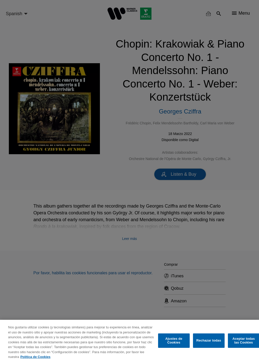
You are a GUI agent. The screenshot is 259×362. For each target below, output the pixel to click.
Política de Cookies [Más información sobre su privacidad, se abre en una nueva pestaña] (35, 357)
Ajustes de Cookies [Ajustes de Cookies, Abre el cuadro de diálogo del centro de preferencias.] (173, 341)
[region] (129, 341)
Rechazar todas (208, 340)
